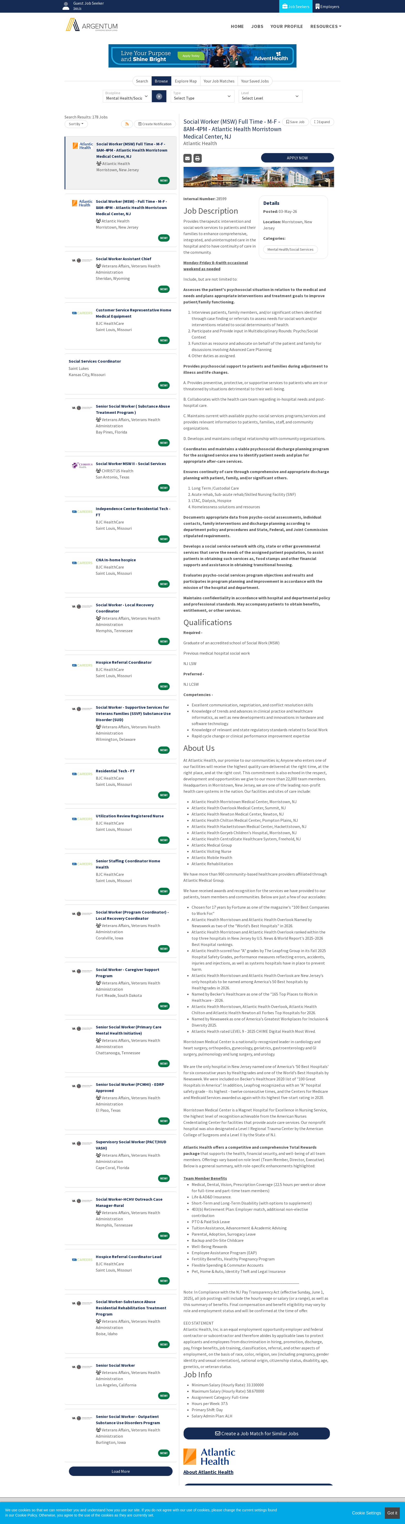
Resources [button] (324, 26)
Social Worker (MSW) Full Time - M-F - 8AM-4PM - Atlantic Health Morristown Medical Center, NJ (131, 150)
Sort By (74, 124)
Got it (392, 1513)
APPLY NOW (297, 157)
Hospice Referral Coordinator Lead (128, 1256)
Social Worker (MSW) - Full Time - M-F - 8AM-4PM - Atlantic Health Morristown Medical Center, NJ (131, 207)
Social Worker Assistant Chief (123, 258)
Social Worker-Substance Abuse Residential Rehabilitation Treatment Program (131, 1308)
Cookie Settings (366, 1513)
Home (237, 26)
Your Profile (287, 26)
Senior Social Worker (115, 1365)
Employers (327, 6)
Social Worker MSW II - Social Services (131, 463)
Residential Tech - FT (115, 770)
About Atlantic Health (208, 1472)
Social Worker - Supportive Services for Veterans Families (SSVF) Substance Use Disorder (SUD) (133, 713)
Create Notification (155, 124)
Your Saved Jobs (255, 81)
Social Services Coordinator (95, 361)
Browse (161, 81)
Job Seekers (295, 6)
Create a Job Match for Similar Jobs (256, 1433)
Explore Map (186, 81)
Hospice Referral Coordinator (124, 662)
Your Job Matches (219, 81)
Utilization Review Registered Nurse (130, 815)
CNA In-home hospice (116, 559)
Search (142, 81)
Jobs (257, 26)
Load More (121, 1471)
